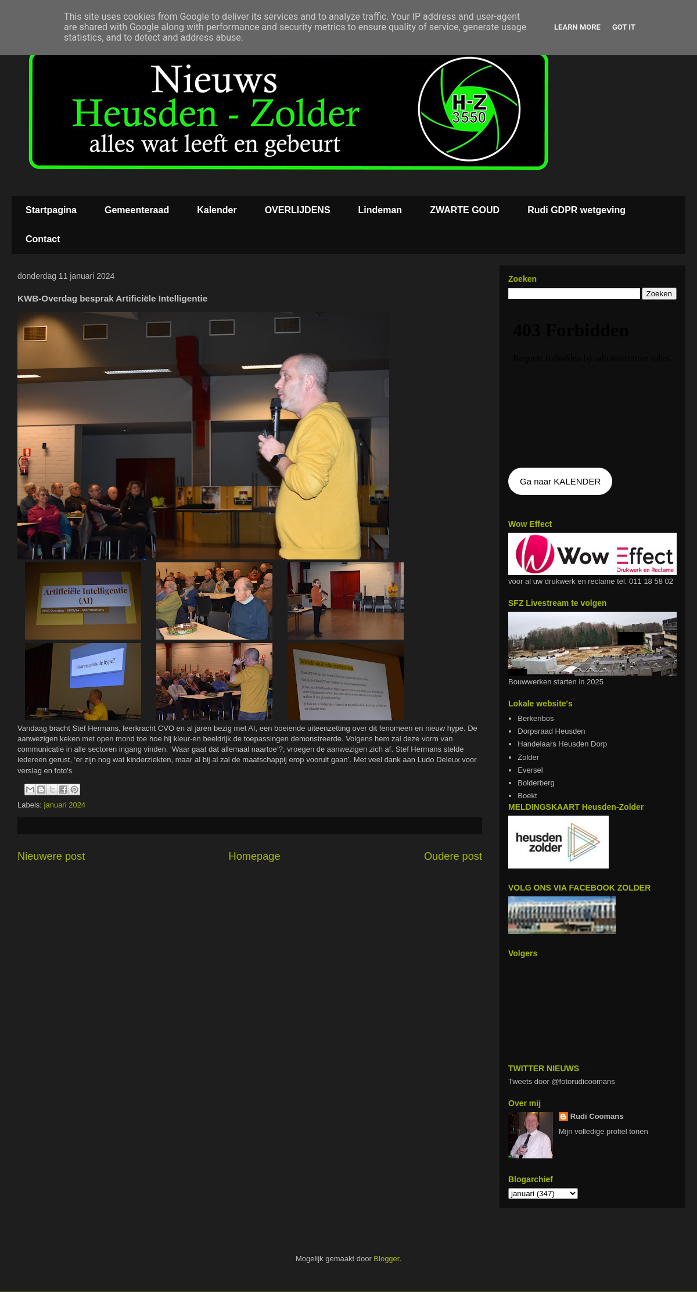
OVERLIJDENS (297, 210)
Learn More (577, 27)
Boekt (527, 795)
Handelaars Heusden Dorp (562, 744)
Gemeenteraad (137, 210)
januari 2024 (65, 805)
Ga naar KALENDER (560, 481)
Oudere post (453, 856)
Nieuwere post (51, 856)
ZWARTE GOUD (465, 210)
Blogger (386, 1258)
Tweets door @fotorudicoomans (561, 1081)
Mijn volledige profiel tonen (603, 1131)
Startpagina (51, 210)
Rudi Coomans (597, 1116)
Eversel (530, 770)
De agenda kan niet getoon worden (592, 384)
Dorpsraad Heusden (551, 731)
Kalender (216, 210)
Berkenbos (536, 718)
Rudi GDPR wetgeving (576, 210)
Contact (43, 239)
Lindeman (380, 210)
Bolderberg (536, 782)
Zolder (528, 757)
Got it (623, 27)
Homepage (255, 856)
